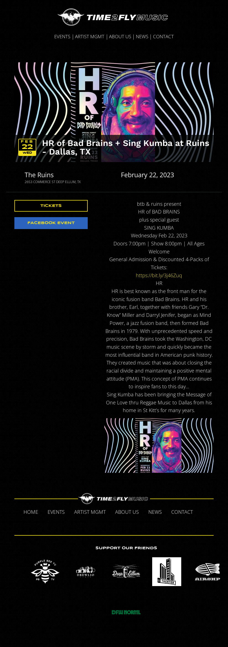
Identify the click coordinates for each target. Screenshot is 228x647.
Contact (163, 36)
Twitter (102, 523)
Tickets (51, 206)
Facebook (203, 511)
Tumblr (114, 523)
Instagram (125, 523)
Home (31, 512)
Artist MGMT (89, 36)
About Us (120, 36)
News (142, 36)
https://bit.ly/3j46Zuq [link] (159, 275)
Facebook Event (51, 223)
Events (62, 36)
